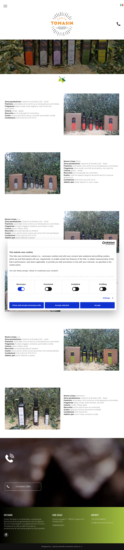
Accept (97, 305)
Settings (106, 298)
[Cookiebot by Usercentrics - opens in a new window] (104, 243)
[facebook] (6, 535)
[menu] (5, 6)
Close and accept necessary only (26, 305)
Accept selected (62, 305)
